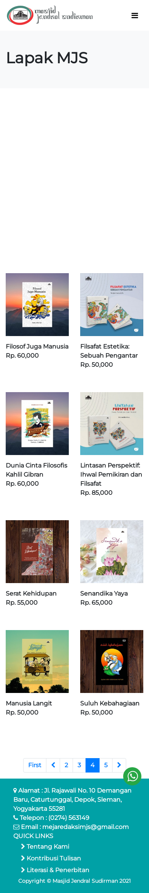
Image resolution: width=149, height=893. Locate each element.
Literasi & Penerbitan (55, 870)
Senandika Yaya (104, 593)
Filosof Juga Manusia (37, 346)
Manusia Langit (29, 703)
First (34, 765)
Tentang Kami (45, 846)
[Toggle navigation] (135, 15)
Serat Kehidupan (31, 593)
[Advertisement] (74, 180)
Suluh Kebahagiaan (109, 703)
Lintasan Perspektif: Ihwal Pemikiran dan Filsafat (111, 474)
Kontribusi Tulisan (51, 858)
